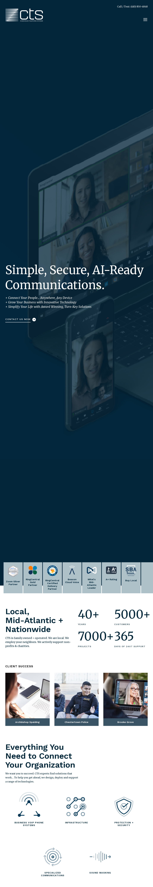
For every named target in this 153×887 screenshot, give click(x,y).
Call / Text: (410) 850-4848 (132, 6)
